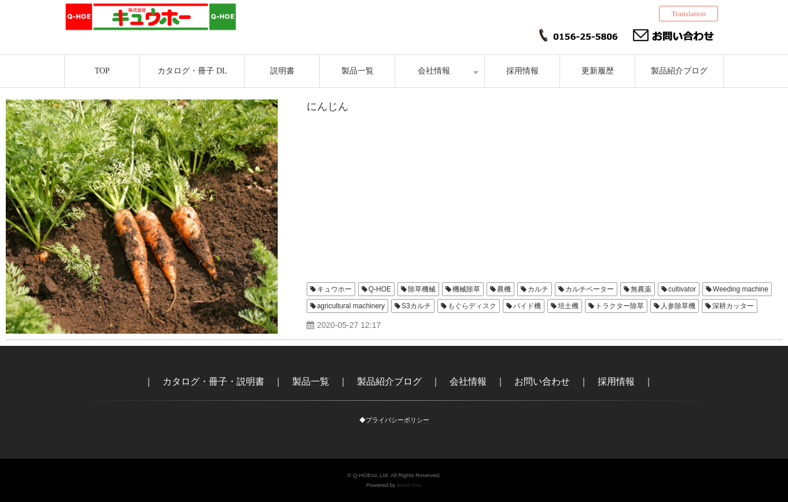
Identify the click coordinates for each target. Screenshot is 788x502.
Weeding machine (740, 289)
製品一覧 (357, 71)
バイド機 (527, 306)
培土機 (568, 306)
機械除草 (466, 289)
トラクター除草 (619, 306)
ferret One (409, 485)
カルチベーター (589, 289)
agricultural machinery (351, 306)
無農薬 (641, 289)
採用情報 (522, 71)
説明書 (282, 71)
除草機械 (422, 289)
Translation (688, 13)
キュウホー (334, 289)
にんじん (327, 106)
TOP (101, 71)
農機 (504, 289)
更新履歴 (597, 71)
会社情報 (434, 71)
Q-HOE (380, 289)
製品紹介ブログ (679, 71)
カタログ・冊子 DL (192, 71)
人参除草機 (678, 306)
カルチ (538, 289)
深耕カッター (733, 306)
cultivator (682, 289)
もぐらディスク (472, 306)
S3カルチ (416, 306)
